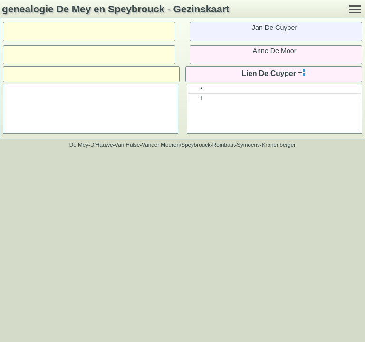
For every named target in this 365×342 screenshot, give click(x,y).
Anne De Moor (274, 51)
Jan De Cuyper (274, 27)
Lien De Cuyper (268, 73)
